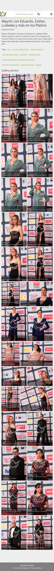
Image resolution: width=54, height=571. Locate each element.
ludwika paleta (34, 54)
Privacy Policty (35, 568)
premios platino (36, 49)
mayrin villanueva (27, 65)
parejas (39, 65)
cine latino (23, 54)
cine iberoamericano (10, 54)
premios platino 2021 (20, 49)
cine (8, 49)
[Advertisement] (27, 5)
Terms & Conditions (20, 568)
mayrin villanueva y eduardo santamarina (18, 59)
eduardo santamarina (10, 65)
